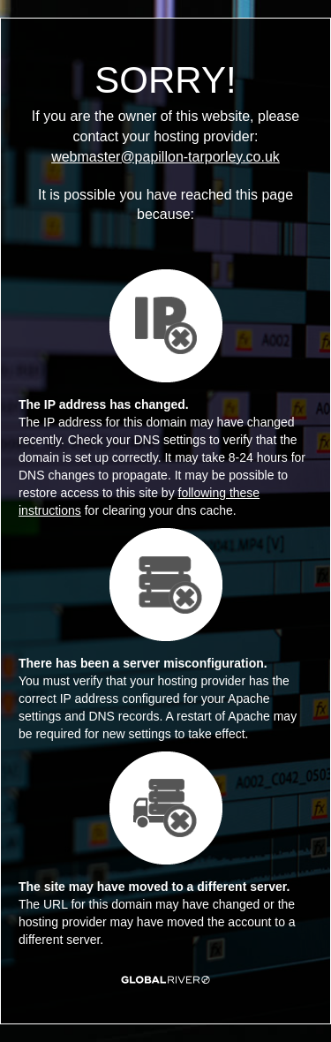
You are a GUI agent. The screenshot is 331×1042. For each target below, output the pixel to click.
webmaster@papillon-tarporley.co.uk (165, 156)
